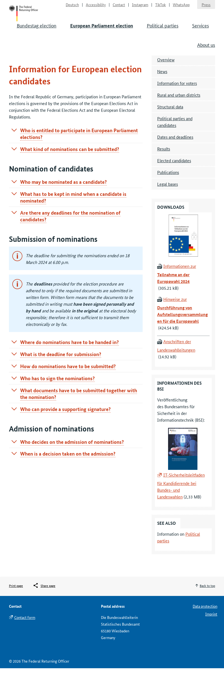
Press (206, 7)
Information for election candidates (118, 75)
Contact (119, 7)
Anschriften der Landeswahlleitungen (176, 372)
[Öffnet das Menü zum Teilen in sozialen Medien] (44, 611)
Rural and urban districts (178, 121)
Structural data (170, 132)
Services (200, 33)
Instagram (140, 7)
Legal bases (167, 210)
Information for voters (177, 109)
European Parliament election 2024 (53, 75)
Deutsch (72, 7)
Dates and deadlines (175, 163)
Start (29, 19)
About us (206, 53)
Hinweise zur (182, 336)
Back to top (207, 611)
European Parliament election (101, 34)
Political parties (162, 33)
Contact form (24, 643)
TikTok (160, 7)
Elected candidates (174, 186)
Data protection (205, 632)
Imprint (211, 639)
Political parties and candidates (174, 147)
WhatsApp (181, 7)
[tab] (75, 159)
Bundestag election (36, 33)
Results (163, 174)
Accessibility (96, 7)
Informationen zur (176, 299)
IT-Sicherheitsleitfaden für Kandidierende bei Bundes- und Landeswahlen (181, 511)
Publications (168, 198)
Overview (166, 85)
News (162, 97)
